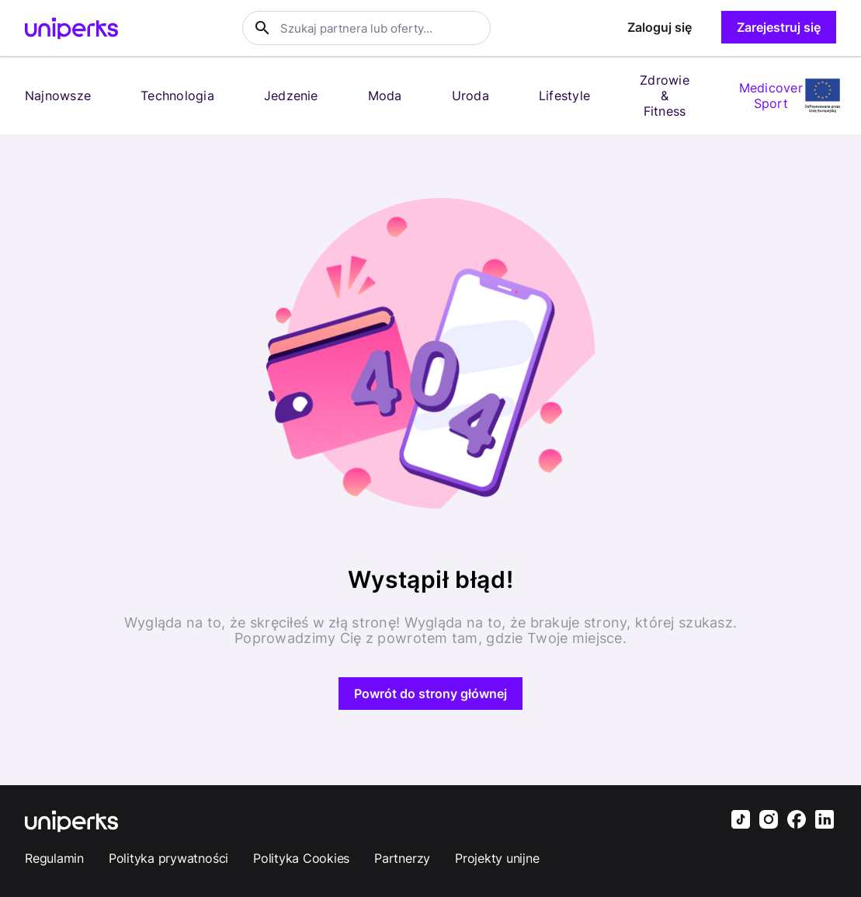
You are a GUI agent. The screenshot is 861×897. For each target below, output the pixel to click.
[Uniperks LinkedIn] (824, 821)
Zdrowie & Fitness (664, 95)
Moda (385, 95)
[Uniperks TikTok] (740, 821)
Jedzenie (291, 95)
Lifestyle (564, 95)
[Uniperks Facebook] (796, 821)
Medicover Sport (771, 95)
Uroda (470, 95)
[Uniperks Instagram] (768, 821)
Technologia (177, 95)
